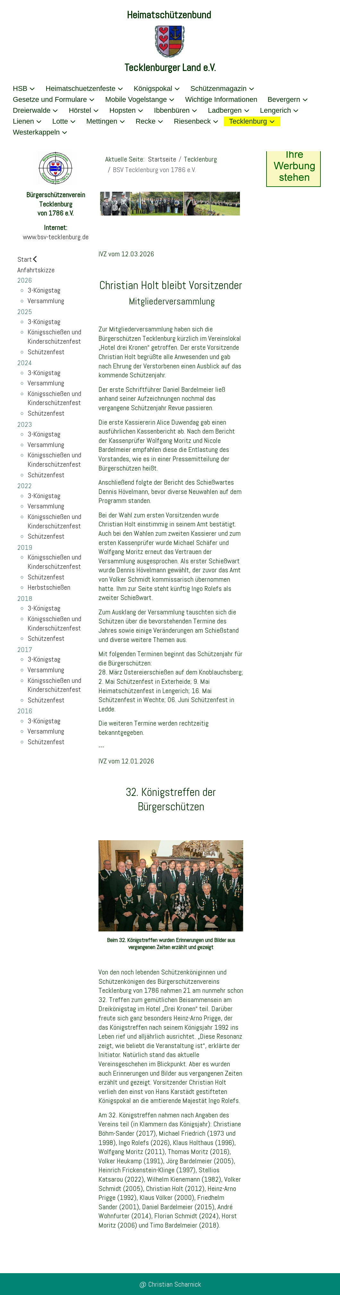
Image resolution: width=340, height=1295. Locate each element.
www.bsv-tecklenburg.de (56, 236)
